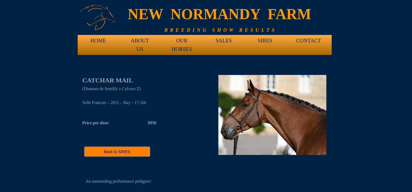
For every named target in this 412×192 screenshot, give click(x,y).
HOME (98, 40)
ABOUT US (140, 42)
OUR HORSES (182, 42)
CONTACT (308, 40)
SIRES (265, 40)
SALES (223, 40)
